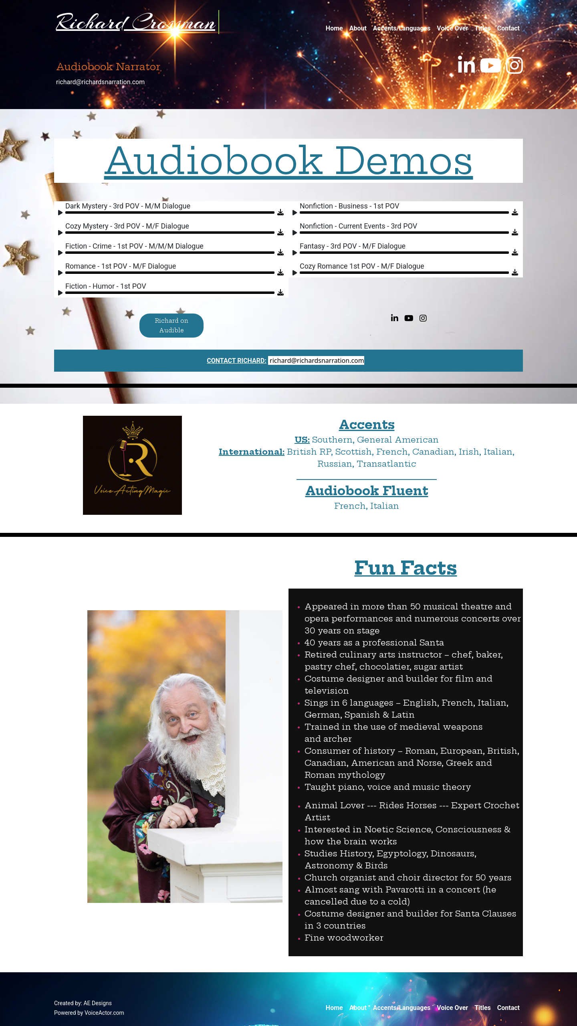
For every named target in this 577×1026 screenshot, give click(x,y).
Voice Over (452, 28)
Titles (482, 28)
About (358, 28)
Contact (508, 28)
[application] (167, 209)
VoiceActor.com (104, 1013)
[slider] (169, 212)
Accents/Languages (401, 28)
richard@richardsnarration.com (100, 82)
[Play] (62, 214)
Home (334, 28)
